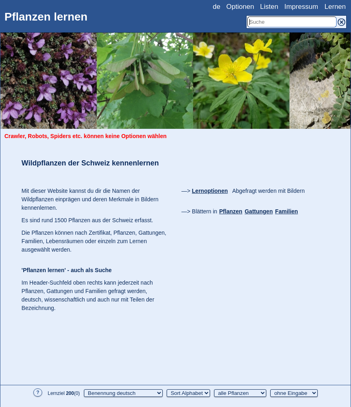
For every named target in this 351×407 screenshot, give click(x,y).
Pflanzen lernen (46, 16)
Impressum (301, 6)
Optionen (240, 6)
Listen (269, 6)
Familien (286, 211)
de (216, 6)
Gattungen (259, 211)
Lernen (335, 6)
